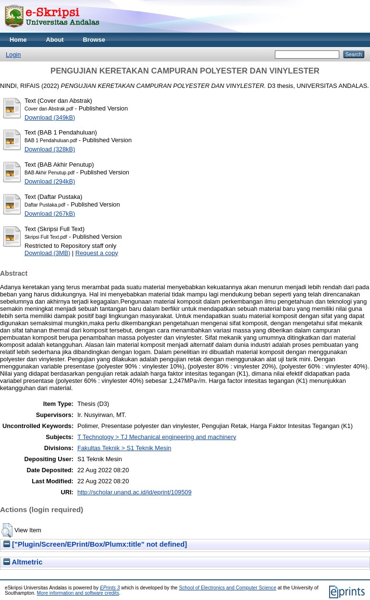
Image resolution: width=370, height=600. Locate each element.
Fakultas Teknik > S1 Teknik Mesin (124, 448)
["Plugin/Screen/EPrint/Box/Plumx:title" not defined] (95, 544)
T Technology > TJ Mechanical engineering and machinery (156, 437)
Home (18, 39)
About (55, 39)
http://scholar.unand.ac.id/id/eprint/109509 (134, 492)
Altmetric (22, 562)
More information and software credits (78, 593)
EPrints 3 (110, 587)
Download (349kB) (50, 117)
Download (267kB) (50, 213)
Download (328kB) (50, 149)
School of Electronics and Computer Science (227, 587)
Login (13, 54)
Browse (94, 39)
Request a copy (96, 253)
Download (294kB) (50, 181)
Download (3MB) (47, 253)
